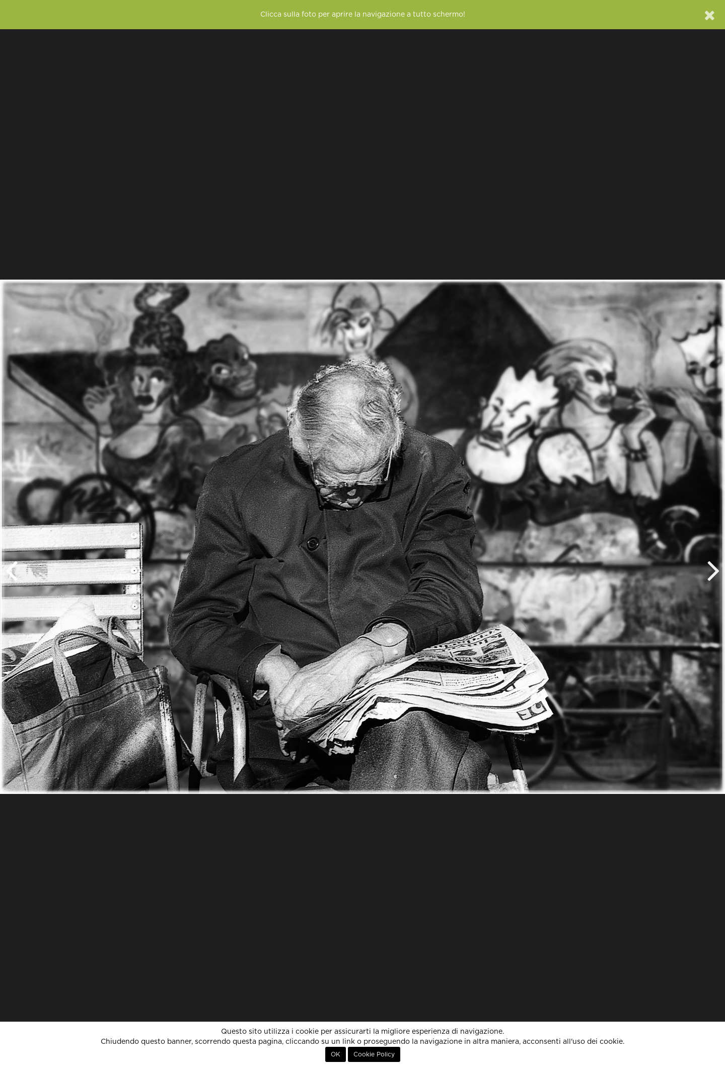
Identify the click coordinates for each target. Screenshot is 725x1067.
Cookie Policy (374, 1054)
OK (335, 1054)
